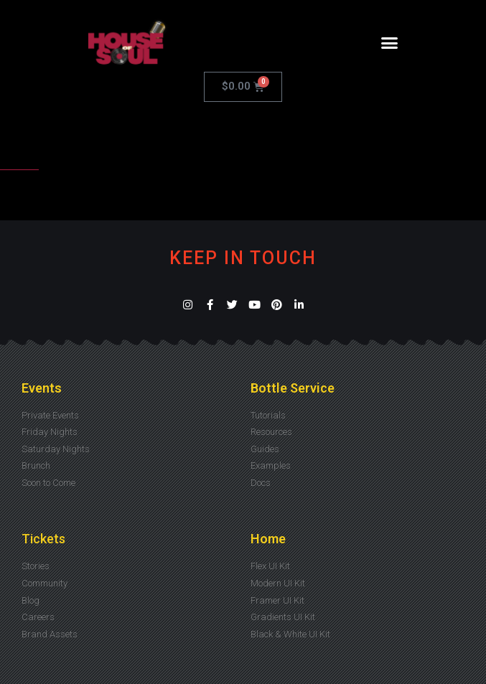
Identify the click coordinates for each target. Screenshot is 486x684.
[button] (389, 43)
